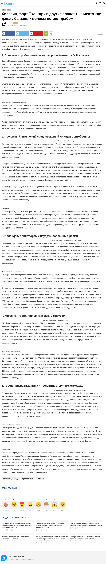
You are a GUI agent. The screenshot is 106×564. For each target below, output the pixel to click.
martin (9, 23)
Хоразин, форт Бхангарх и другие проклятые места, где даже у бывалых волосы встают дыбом (51, 16)
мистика (41, 479)
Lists (3, 9)
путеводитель (28, 479)
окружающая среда (10, 479)
